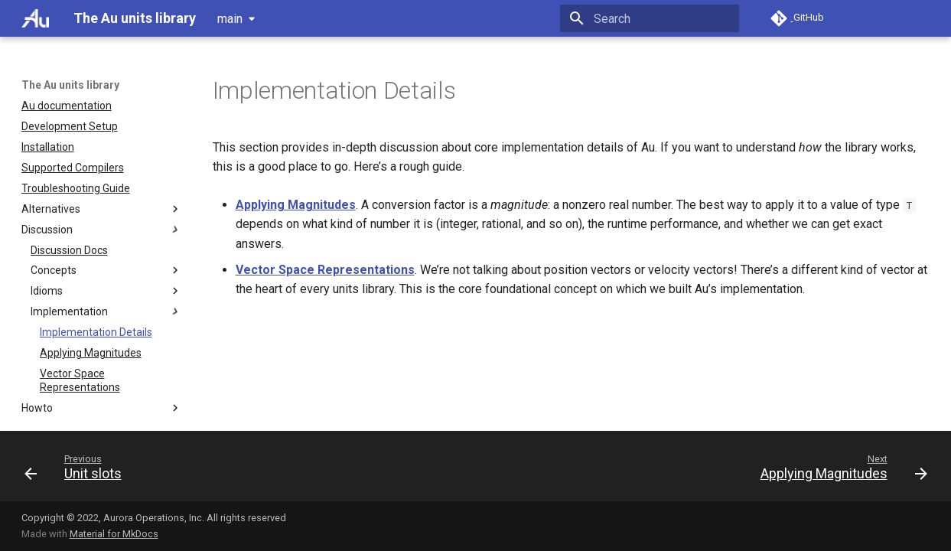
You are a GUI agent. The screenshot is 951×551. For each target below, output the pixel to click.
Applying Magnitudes (296, 204)
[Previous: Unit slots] (77, 470)
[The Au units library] (35, 18)
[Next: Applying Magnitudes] (839, 470)
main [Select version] (230, 18)
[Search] (649, 18)
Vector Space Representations (325, 269)
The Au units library (70, 85)
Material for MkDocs (114, 534)
